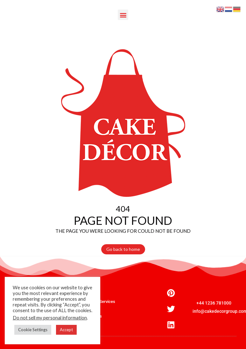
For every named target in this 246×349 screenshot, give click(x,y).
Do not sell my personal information (50, 317)
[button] (123, 15)
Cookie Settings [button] (32, 329)
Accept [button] (66, 329)
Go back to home (123, 249)
